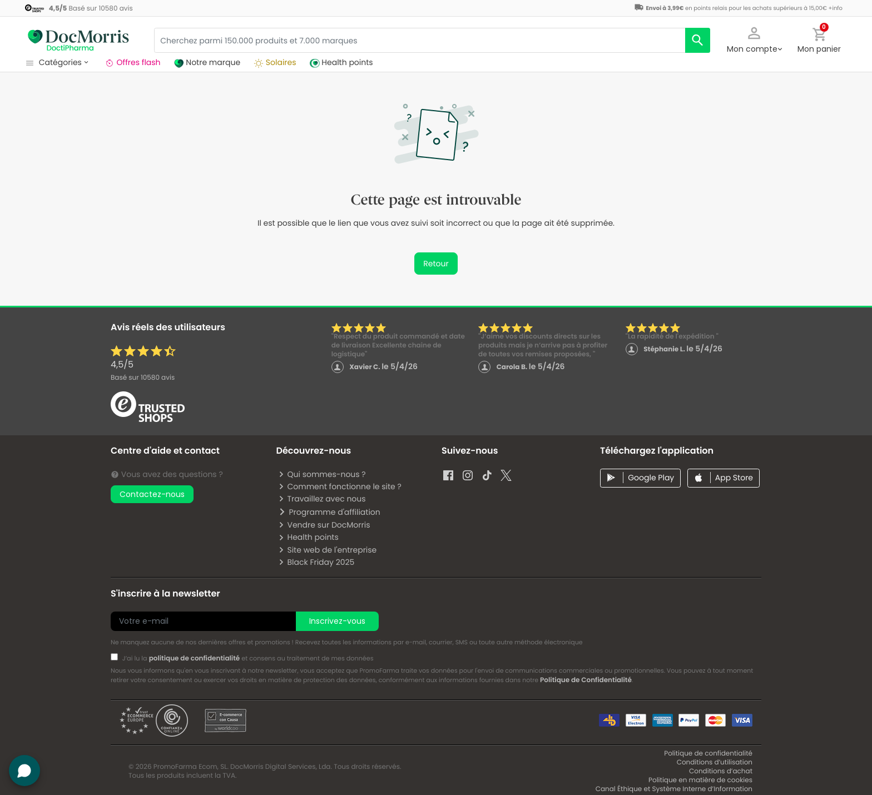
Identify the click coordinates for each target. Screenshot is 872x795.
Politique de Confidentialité (586, 680)
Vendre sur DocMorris (324, 524)
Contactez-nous (152, 494)
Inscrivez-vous (337, 621)
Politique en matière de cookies (700, 780)
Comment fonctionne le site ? (339, 486)
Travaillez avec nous (321, 498)
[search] (697, 40)
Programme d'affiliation (329, 512)
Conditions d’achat (720, 771)
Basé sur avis (143, 377)
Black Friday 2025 (316, 562)
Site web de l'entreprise (327, 549)
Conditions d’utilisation (714, 762)
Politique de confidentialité (708, 753)
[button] (754, 39)
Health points (308, 537)
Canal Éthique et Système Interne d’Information (674, 789)
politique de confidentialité (194, 658)
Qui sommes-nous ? (321, 474)
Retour (435, 263)
